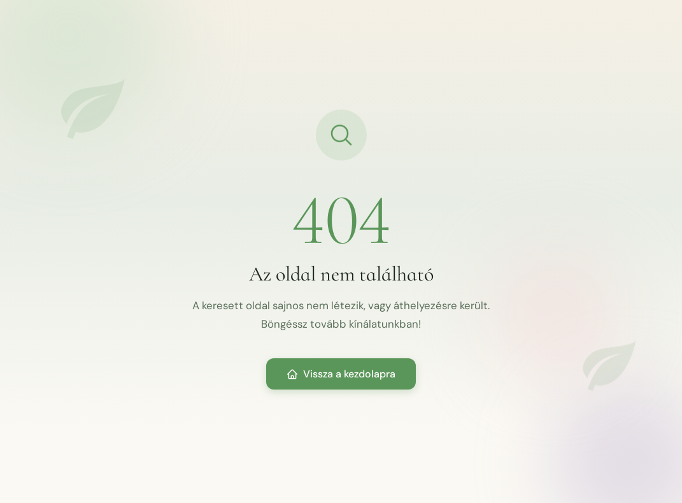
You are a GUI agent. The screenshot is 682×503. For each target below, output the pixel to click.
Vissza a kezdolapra (341, 374)
